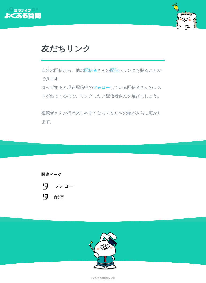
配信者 (90, 70)
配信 (114, 70)
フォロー (101, 87)
